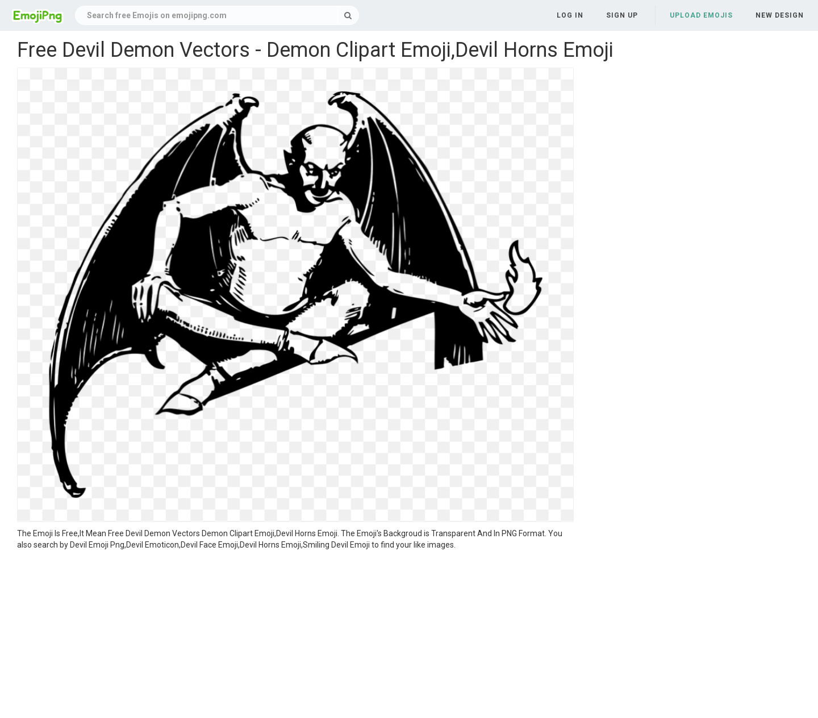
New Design (780, 15)
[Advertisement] (295, 635)
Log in (570, 15)
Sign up (622, 15)
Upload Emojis (701, 15)
